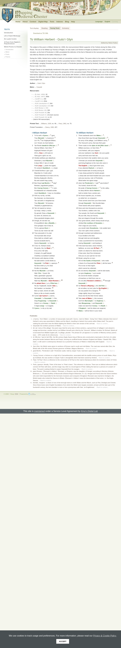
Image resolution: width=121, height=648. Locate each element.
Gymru (45, 135)
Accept (62, 641)
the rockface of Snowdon (93, 223)
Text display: (34, 28)
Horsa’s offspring (87, 286)
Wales (98, 135)
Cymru (36, 308)
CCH (16, 394)
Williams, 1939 (46, 123)
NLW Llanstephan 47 (42, 103)
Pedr (47, 263)
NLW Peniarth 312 (41, 117)
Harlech (91, 168)
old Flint (102, 286)
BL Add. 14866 (40, 94)
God (96, 153)
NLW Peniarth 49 (40, 112)
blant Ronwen (54, 280)
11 (52, 288)
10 (62, 280)
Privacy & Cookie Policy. (105, 636)
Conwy (94, 306)
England (83, 308)
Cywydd (39, 87)
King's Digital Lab (89, 411)
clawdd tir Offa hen (48, 145)
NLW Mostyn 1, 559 (41, 108)
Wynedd (41, 138)
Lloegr (42, 306)
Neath (103, 306)
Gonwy (45, 303)
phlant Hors (41, 283)
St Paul (96, 248)
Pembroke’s (89, 183)
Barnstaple (89, 301)
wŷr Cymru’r (43, 296)
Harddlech (46, 168)
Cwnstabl (37, 298)
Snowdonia (94, 228)
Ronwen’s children (94, 280)
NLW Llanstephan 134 (42, 106)
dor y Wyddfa (50, 223)
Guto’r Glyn (41, 83)
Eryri (46, 228)
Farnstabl (47, 298)
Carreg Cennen (43, 188)
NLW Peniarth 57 (40, 115)
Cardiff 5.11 (39, 99)
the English (103, 288)
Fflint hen (53, 283)
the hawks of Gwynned (91, 260)
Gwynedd (50, 213)
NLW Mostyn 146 (40, 110)
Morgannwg (86, 303)
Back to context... (103, 323)
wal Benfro (46, 183)
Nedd (53, 303)
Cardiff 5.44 (39, 101)
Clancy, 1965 (49, 127)
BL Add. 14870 (40, 96)
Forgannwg (42, 301)
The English (82, 165)
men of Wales (87, 298)
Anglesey (87, 273)
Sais (54, 286)
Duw (41, 153)
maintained (39, 411)
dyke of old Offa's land (100, 145)
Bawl (48, 248)
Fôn (39, 273)
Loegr (40, 165)
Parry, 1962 (62, 123)
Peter (99, 263)
